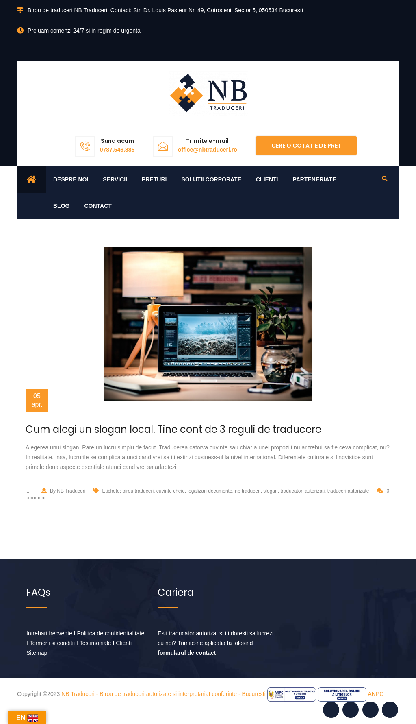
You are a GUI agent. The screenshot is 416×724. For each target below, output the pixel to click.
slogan (270, 491)
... (27, 490)
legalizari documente (210, 491)
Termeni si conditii (52, 643)
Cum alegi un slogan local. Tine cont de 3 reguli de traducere (173, 429)
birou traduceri (138, 491)
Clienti (267, 179)
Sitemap (36, 653)
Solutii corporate (211, 179)
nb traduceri (247, 491)
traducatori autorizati (302, 491)
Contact (97, 206)
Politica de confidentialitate (111, 633)
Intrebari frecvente (49, 633)
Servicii (115, 179)
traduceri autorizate (348, 491)
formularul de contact (187, 653)
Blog (61, 206)
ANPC (376, 694)
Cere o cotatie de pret (306, 146)
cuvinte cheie (170, 491)
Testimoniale (95, 643)
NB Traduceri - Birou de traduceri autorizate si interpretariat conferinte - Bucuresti (163, 694)
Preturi (154, 179)
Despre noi (70, 179)
